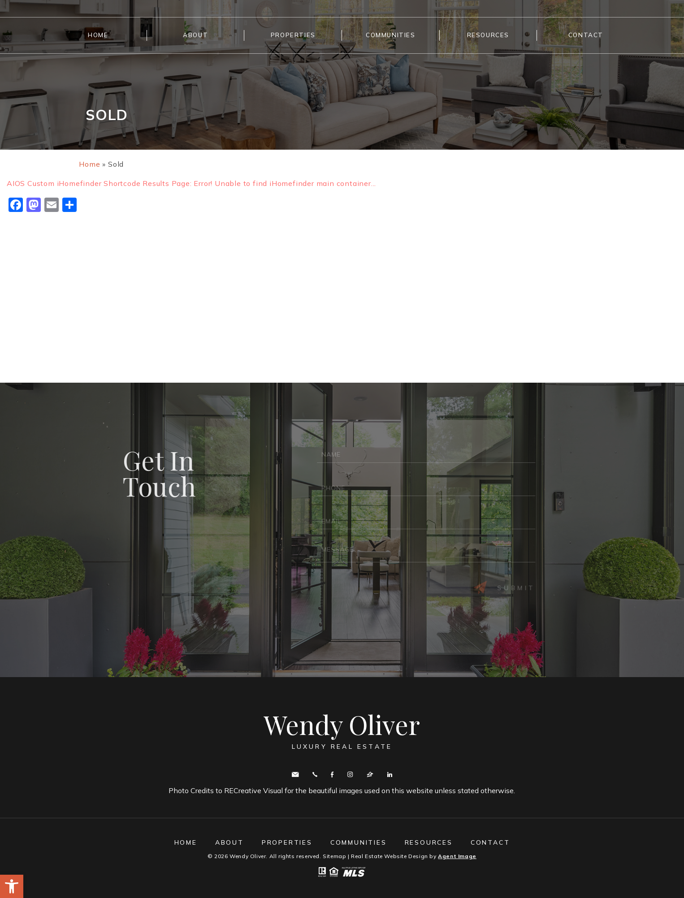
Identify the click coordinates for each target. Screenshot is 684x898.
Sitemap (334, 856)
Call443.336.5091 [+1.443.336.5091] (314, 774)
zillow (370, 774)
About (195, 35)
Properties (293, 35)
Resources (488, 35)
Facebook (332, 774)
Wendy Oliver (342, 730)
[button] (11, 886)
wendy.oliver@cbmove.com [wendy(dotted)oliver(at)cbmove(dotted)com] (295, 774)
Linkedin (389, 774)
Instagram (350, 774)
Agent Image (457, 856)
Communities (391, 35)
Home (98, 35)
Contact (585, 35)
